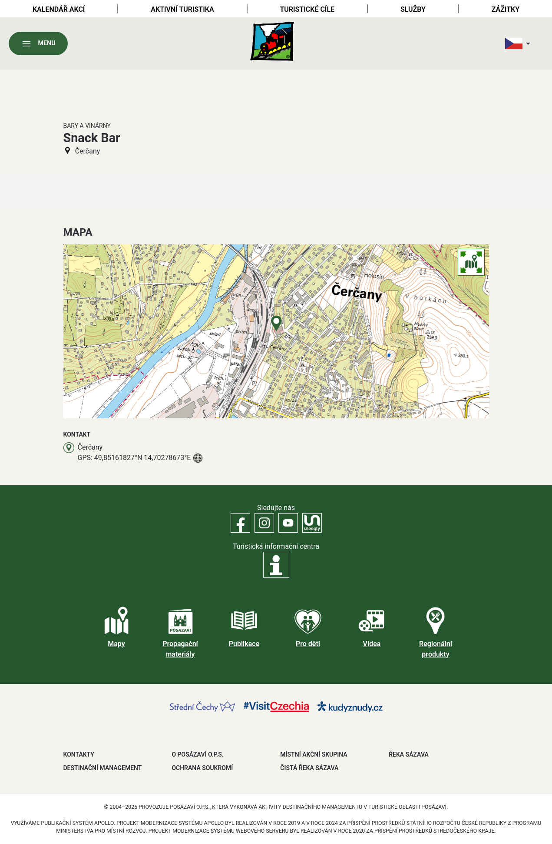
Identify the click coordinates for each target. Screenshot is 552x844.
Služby (413, 9)
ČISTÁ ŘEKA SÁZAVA (309, 767)
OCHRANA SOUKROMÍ (202, 767)
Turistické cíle (307, 9)
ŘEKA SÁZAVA (409, 754)
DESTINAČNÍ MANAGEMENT (102, 767)
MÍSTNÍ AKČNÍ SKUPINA (313, 754)
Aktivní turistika (182, 9)
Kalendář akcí (59, 9)
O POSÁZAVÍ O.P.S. (197, 754)
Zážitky (505, 9)
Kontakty (78, 754)
